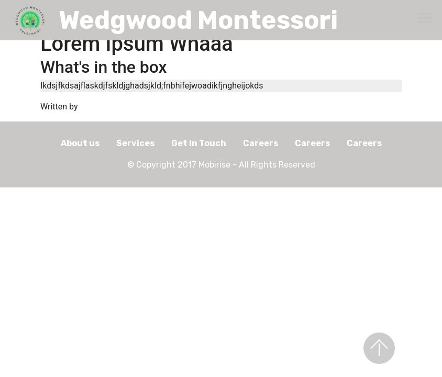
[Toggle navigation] (425, 17)
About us (80, 143)
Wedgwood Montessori (198, 20)
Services (135, 143)
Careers (260, 143)
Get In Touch (198, 143)
